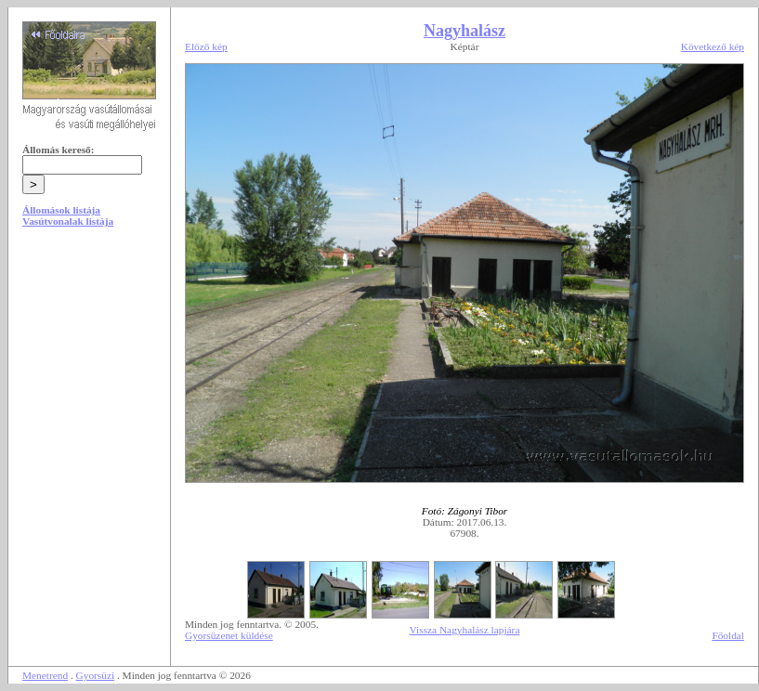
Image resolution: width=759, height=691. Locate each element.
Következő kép (712, 46)
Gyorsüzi (95, 675)
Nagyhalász (464, 30)
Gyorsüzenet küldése (229, 635)
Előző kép (206, 46)
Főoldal (728, 635)
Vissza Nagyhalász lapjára (465, 629)
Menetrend (45, 675)
